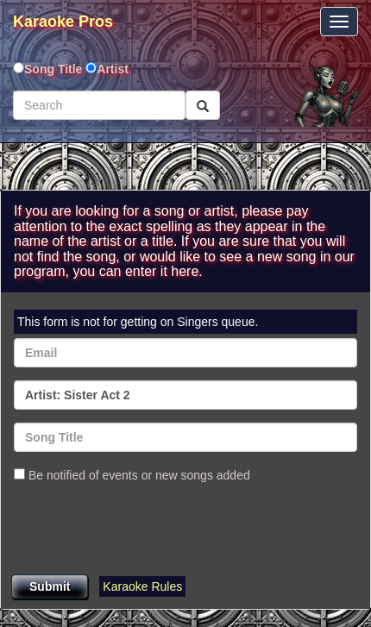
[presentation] (145, 530)
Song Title (54, 69)
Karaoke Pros (63, 21)
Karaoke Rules (142, 586)
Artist (113, 69)
